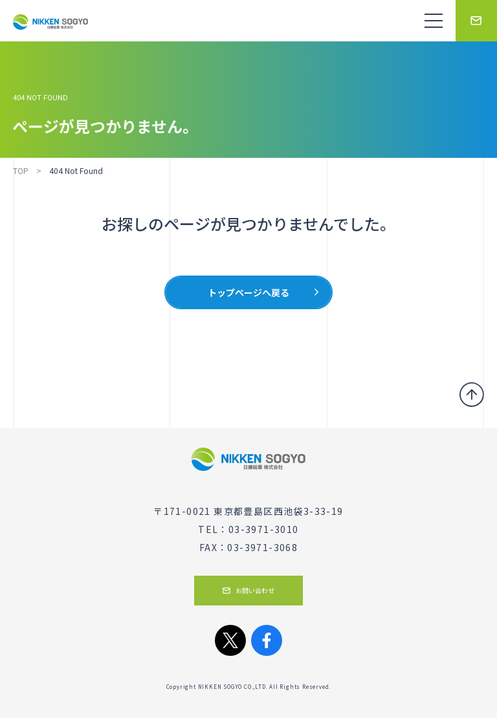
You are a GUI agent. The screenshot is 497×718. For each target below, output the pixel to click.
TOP (20, 170)
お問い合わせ (248, 590)
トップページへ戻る (248, 292)
